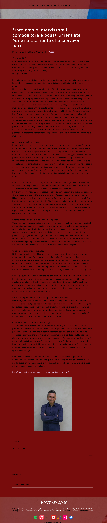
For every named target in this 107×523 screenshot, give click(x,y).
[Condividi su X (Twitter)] (19, 449)
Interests (16, 441)
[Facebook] (71, 517)
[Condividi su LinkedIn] (24, 449)
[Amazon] (47, 517)
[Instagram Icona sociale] (65, 517)
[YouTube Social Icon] (53, 517)
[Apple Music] (41, 517)
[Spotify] (36, 517)
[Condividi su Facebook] (13, 449)
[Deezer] (59, 517)
